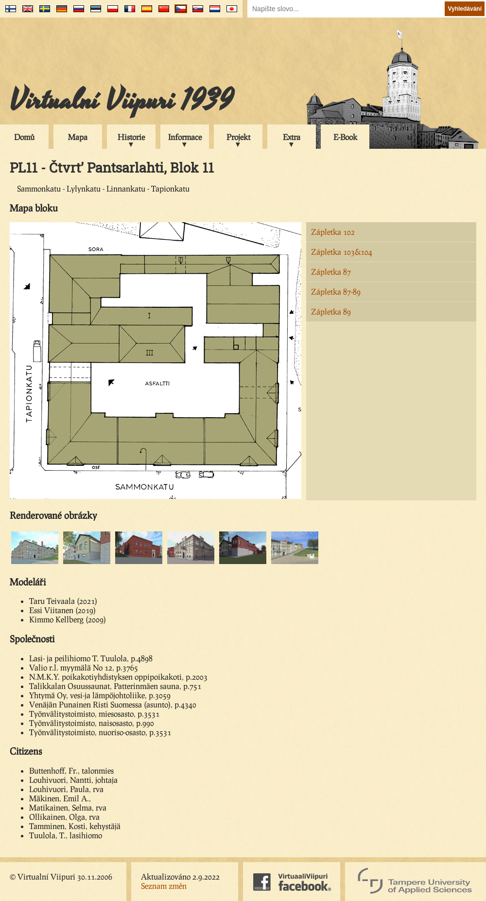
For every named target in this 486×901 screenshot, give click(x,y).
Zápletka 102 (333, 231)
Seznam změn (164, 885)
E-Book (345, 136)
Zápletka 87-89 (336, 291)
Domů (24, 136)
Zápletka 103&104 (341, 251)
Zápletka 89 (331, 311)
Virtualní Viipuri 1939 (121, 100)
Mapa (77, 136)
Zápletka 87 (331, 271)
